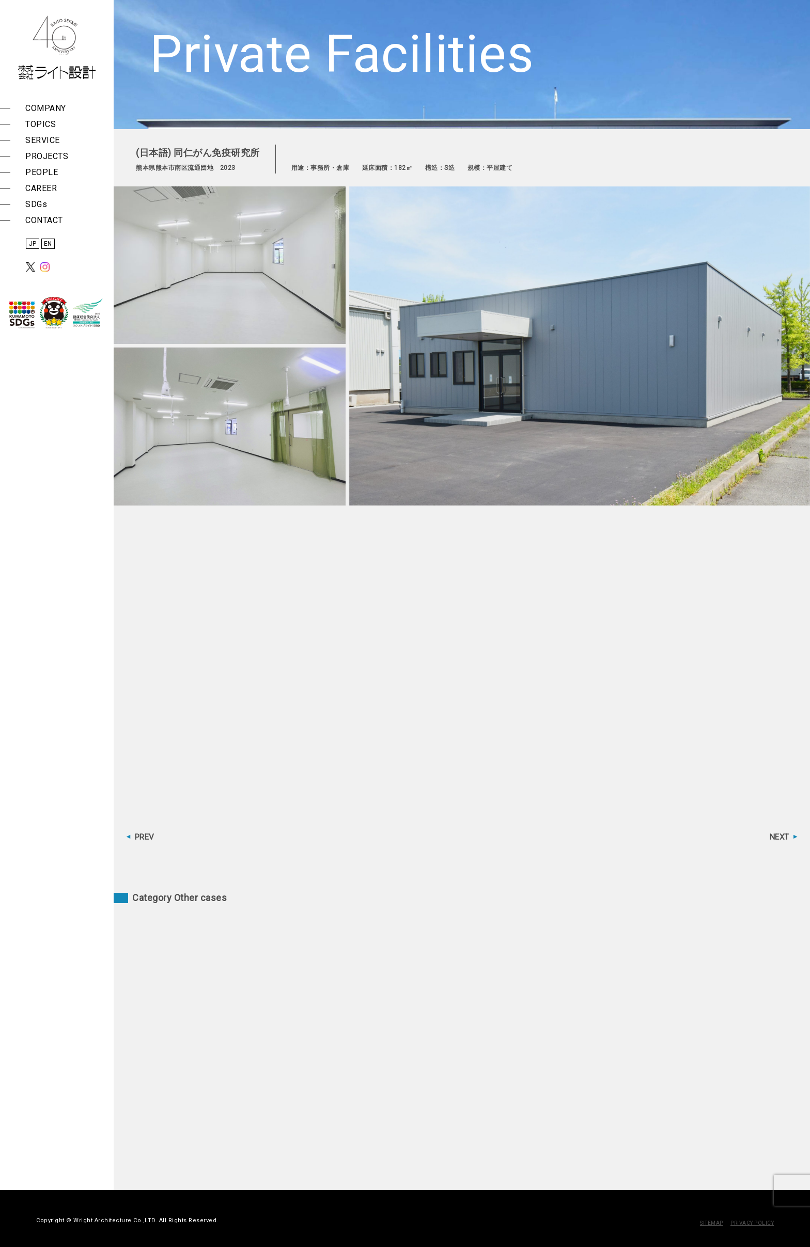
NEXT (779, 837)
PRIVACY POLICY (752, 1223)
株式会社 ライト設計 (57, 47)
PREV (144, 837)
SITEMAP (711, 1223)
